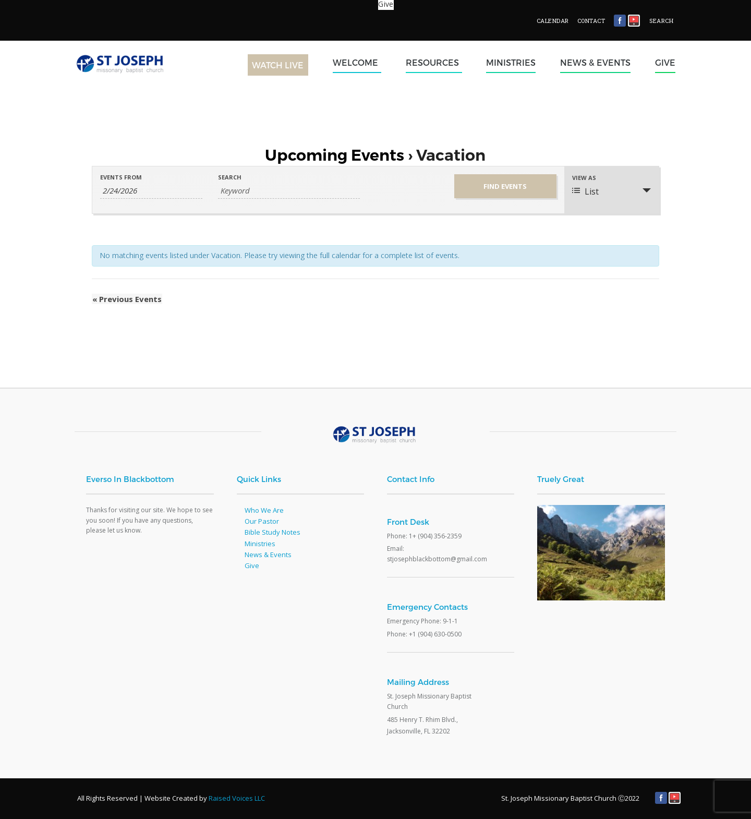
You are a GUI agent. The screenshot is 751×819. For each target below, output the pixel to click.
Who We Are (264, 510)
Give (665, 62)
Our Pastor (262, 521)
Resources (434, 62)
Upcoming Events (334, 155)
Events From (121, 177)
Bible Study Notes (272, 532)
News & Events (595, 62)
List (585, 191)
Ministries (511, 62)
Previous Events (126, 299)
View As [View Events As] (584, 177)
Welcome (357, 62)
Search (229, 177)
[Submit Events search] (505, 186)
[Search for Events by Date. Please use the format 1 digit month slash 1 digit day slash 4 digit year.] (151, 191)
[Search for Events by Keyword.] (289, 191)
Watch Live (278, 65)
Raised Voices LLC (237, 798)
